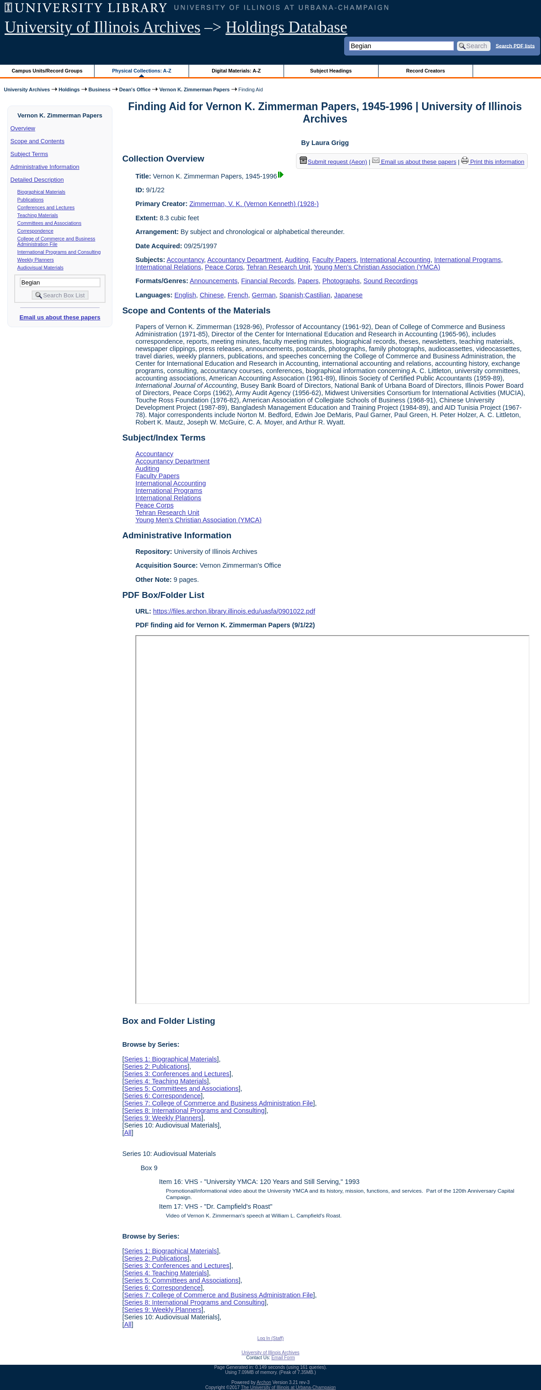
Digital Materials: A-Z (236, 70)
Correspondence (35, 231)
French (238, 295)
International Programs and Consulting (59, 252)
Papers (308, 281)
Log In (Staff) (270, 1338)
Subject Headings (331, 70)
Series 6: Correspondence (162, 1096)
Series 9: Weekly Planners (162, 1118)
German (264, 295)
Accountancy (185, 259)
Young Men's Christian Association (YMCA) (377, 267)
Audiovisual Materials (40, 267)
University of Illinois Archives (103, 27)
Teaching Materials (37, 215)
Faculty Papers (334, 259)
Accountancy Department (244, 259)
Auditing (297, 259)
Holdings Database (286, 27)
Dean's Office (135, 89)
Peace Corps (224, 267)
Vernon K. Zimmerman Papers (194, 89)
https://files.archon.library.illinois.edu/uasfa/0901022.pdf (234, 611)
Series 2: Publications (155, 1066)
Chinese (212, 295)
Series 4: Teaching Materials (165, 1081)
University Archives (27, 89)
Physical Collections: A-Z (141, 70)
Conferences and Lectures (46, 207)
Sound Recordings (390, 281)
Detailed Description (37, 179)
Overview (23, 128)
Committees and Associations (49, 223)
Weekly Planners (35, 259)
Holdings (69, 89)
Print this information (492, 161)
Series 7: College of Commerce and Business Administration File (218, 1103)
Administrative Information (45, 166)
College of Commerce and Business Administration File (56, 241)
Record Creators (425, 70)
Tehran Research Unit (278, 267)
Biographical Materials (41, 192)
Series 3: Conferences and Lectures (176, 1073)
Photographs (341, 281)
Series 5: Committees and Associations (181, 1088)
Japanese (348, 295)
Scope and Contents (38, 141)
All (127, 1132)
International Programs (467, 259)
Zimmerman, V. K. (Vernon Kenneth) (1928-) (254, 203)
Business (100, 89)
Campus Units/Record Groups (47, 70)
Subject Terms (29, 154)
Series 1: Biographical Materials (170, 1059)
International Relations (168, 267)
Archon (264, 1382)
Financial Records (267, 281)
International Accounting (395, 259)
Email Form (283, 1357)
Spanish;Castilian (304, 295)
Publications (30, 199)
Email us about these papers (59, 317)
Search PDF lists (515, 45)
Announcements (214, 281)
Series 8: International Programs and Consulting (194, 1110)
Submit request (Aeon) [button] (334, 161)
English (185, 295)
